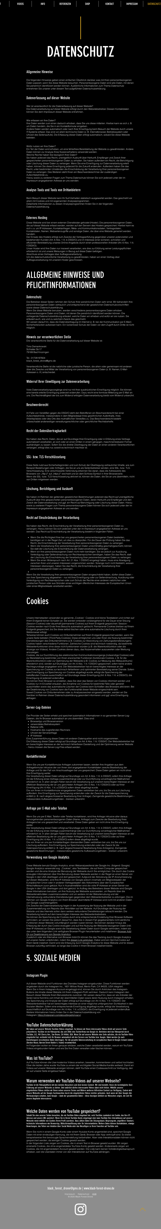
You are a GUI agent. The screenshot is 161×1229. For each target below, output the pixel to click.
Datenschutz (83, 1194)
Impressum (70, 1194)
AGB (94, 1194)
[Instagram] (80, 1209)
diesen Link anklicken (82, 940)
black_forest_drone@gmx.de (41, 360)
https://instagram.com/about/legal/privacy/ (59, 1015)
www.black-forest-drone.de (99, 1188)
